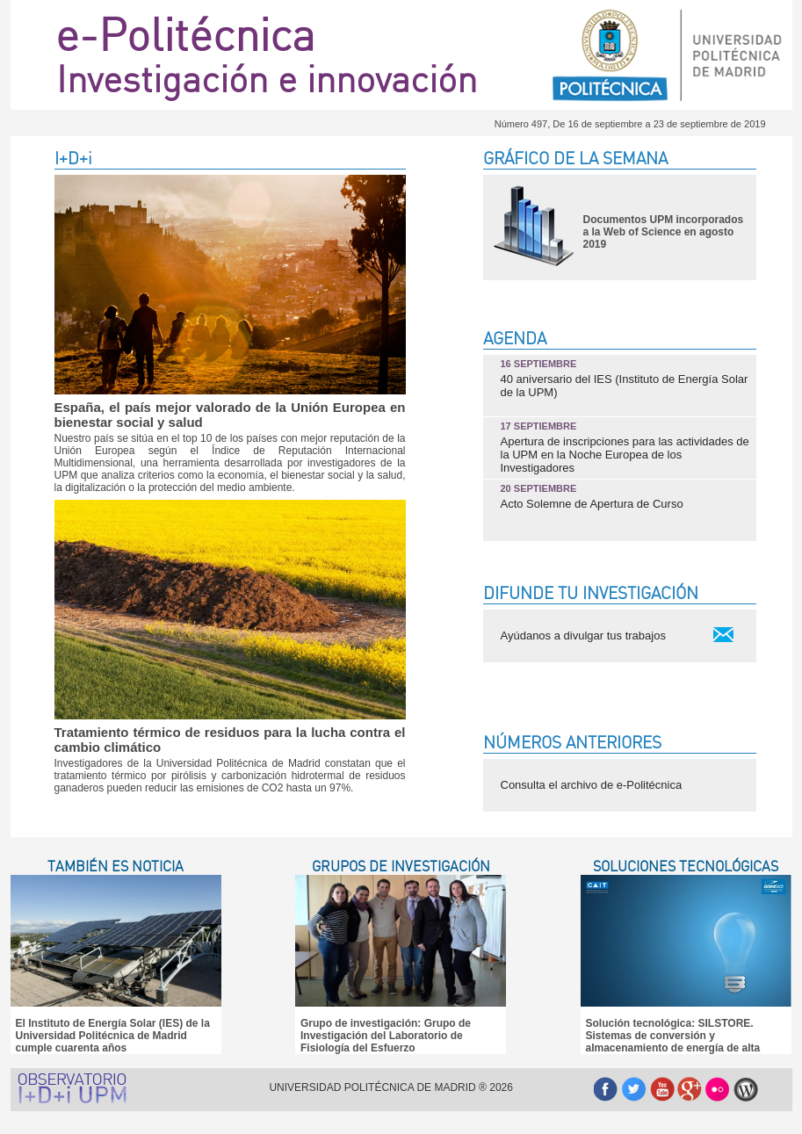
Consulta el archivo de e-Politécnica (592, 784)
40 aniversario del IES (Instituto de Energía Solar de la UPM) (624, 378)
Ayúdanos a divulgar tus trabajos (583, 635)
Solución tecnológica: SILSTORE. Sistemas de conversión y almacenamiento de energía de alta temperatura (673, 1041)
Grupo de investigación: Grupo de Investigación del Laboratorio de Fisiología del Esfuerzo (385, 1035)
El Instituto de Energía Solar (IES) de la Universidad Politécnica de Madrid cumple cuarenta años (113, 1035)
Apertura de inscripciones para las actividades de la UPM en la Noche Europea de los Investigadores (625, 447)
